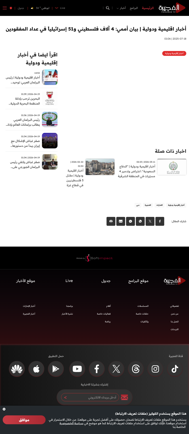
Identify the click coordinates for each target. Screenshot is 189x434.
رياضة (108, 321)
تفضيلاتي (174, 306)
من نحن (174, 313)
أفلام (108, 306)
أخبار (123, 8)
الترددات (175, 329)
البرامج (134, 8)
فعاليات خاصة (104, 313)
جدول (21, 8)
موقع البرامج (138, 280)
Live (69, 280)
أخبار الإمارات (29, 306)
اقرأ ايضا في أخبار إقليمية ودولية (38, 59)
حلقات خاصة (142, 313)
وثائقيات (144, 321)
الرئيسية (148, 8)
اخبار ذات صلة (170, 151)
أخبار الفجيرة (29, 313)
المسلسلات (142, 306)
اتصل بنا (175, 321)
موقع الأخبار (25, 280)
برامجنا (69, 306)
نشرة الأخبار (67, 313)
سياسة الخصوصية (71, 423)
